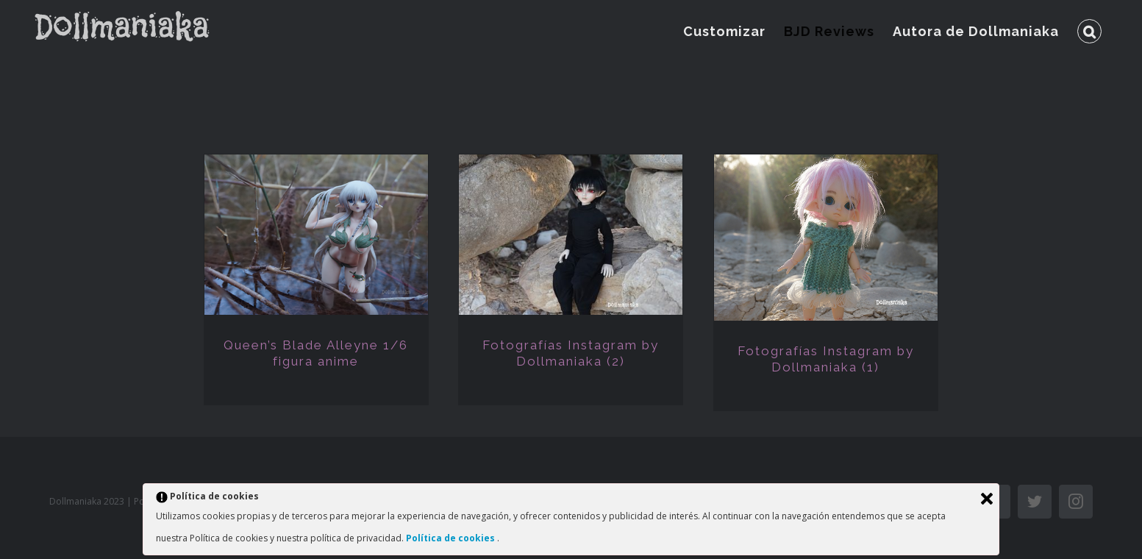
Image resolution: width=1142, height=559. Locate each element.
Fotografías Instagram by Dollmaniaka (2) (570, 353)
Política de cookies (451, 538)
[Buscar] (1089, 31)
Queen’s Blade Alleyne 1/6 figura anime (316, 353)
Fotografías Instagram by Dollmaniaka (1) (826, 358)
